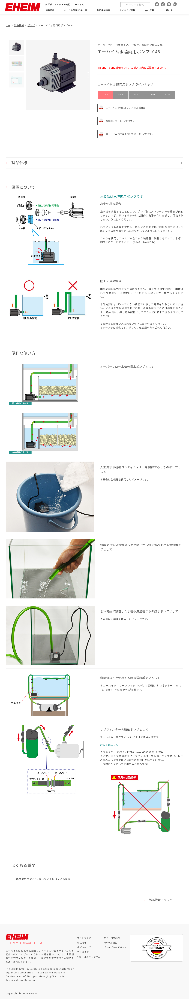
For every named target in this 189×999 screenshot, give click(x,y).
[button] (88, 72)
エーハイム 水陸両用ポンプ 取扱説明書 (125, 107)
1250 (136, 94)
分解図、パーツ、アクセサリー (121, 120)
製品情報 (19, 25)
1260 (152, 94)
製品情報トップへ (161, 900)
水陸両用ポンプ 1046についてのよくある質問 (43, 878)
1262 (167, 94)
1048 (120, 94)
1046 (105, 94)
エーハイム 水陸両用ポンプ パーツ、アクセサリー (131, 133)
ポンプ (31, 25)
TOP (8, 25)
